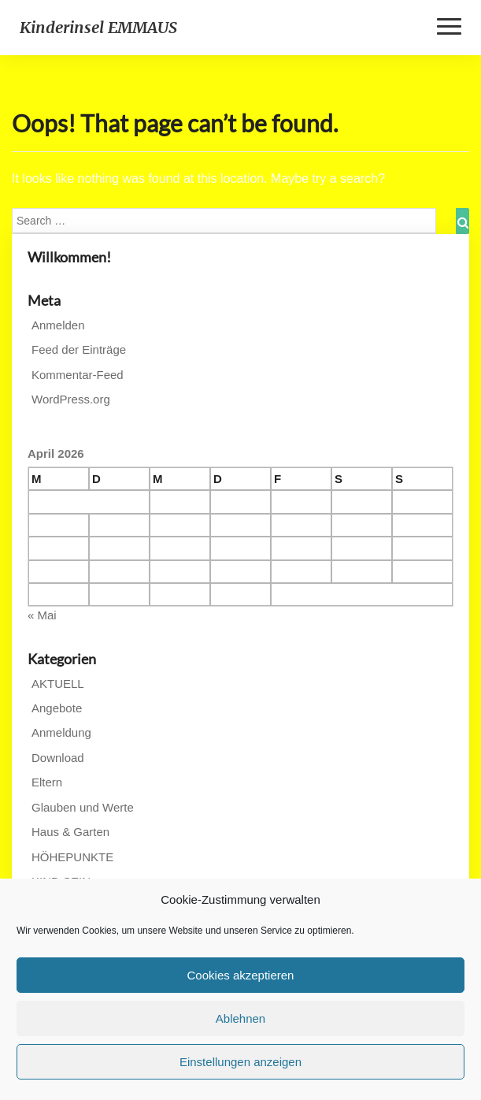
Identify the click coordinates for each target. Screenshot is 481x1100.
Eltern (46, 782)
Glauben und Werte (82, 807)
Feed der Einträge (78, 349)
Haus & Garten (70, 831)
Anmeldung (61, 732)
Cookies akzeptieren (240, 975)
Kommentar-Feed (77, 374)
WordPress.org (70, 399)
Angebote (56, 708)
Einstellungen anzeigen (240, 1061)
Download (57, 757)
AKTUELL (57, 683)
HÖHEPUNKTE (72, 857)
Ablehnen (240, 1018)
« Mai (42, 615)
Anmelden (58, 325)
